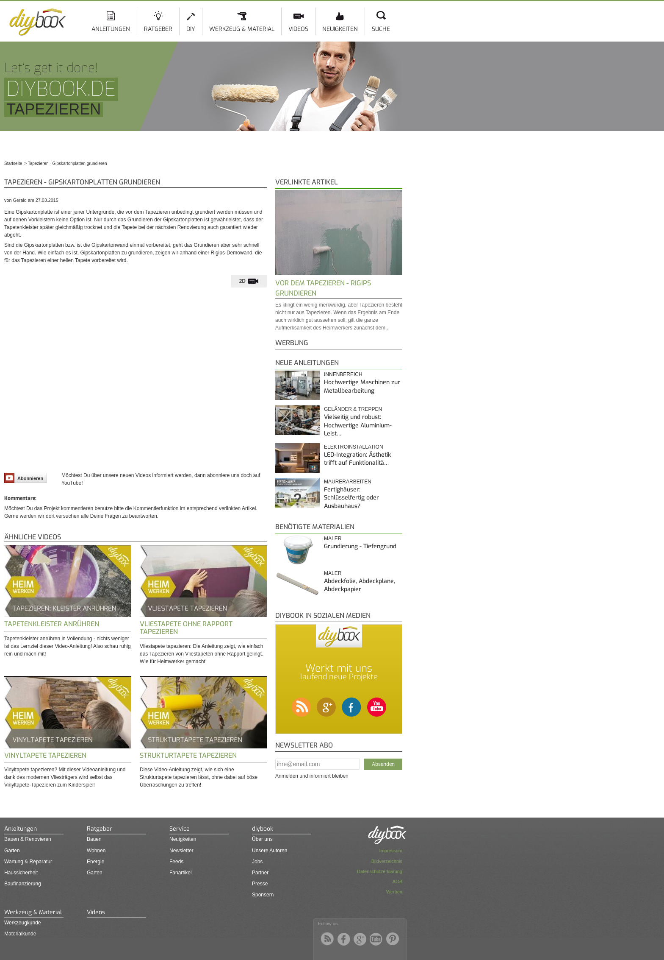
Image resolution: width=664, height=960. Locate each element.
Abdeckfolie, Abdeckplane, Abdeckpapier (359, 585)
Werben (394, 891)
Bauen (94, 839)
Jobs (257, 862)
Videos (298, 29)
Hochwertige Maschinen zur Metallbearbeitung (362, 386)
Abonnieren (23, 478)
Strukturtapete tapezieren (188, 755)
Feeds (176, 862)
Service (179, 829)
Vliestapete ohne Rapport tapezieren (186, 628)
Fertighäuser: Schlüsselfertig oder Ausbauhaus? (351, 498)
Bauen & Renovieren (27, 839)
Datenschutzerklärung (379, 871)
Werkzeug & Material (241, 29)
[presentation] (249, 281)
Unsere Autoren (269, 851)
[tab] (249, 281)
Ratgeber (158, 29)
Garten (12, 851)
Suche (381, 29)
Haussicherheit (21, 873)
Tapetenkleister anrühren (51, 624)
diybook (262, 829)
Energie (95, 862)
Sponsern (263, 895)
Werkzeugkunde (22, 923)
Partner (260, 873)
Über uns (262, 839)
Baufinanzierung (22, 884)
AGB (397, 881)
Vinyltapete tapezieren (45, 755)
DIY (190, 29)
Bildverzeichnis (386, 861)
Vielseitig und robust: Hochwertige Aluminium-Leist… (358, 425)
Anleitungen (110, 29)
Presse (260, 884)
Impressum (390, 850)
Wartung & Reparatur (28, 862)
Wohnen (96, 851)
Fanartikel (180, 873)
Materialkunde (20, 934)
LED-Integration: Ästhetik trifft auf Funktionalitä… (357, 459)
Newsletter (181, 851)
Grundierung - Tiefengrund (360, 546)
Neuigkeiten (340, 29)
